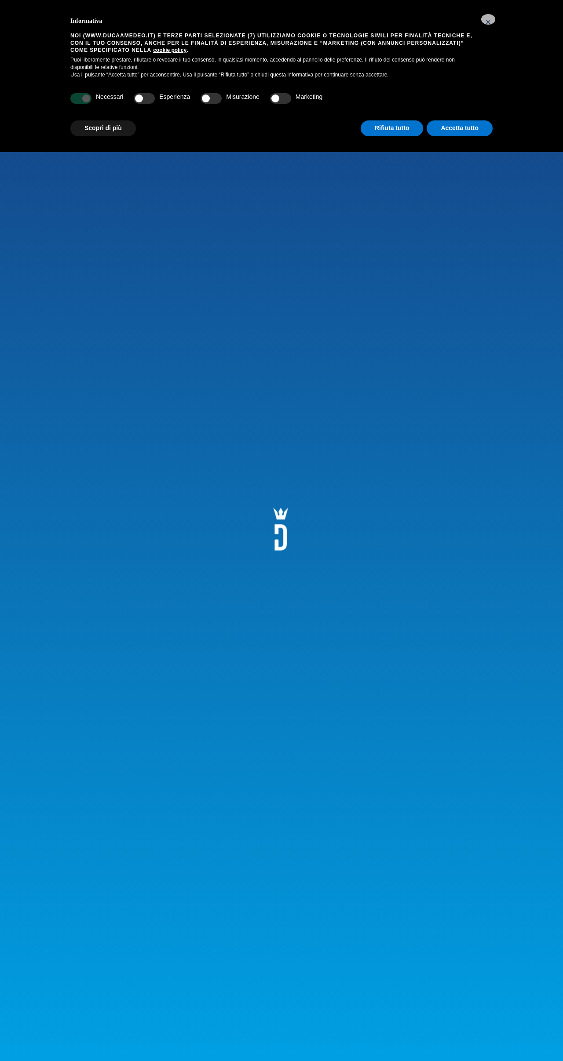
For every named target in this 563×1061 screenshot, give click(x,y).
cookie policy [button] (169, 50)
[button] (488, 19)
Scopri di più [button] (103, 127)
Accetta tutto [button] (460, 127)
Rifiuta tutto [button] (392, 127)
